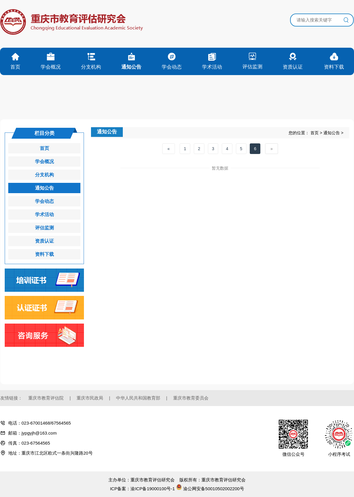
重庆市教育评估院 (46, 397)
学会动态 (44, 201)
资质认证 (44, 240)
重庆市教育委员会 (191, 397)
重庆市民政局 (90, 397)
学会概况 (44, 161)
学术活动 (44, 214)
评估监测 (44, 227)
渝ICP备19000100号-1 (152, 488)
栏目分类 (44, 133)
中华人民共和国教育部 (138, 397)
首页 (314, 132)
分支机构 (44, 174)
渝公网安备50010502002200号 (210, 488)
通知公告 (331, 132)
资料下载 (44, 254)
